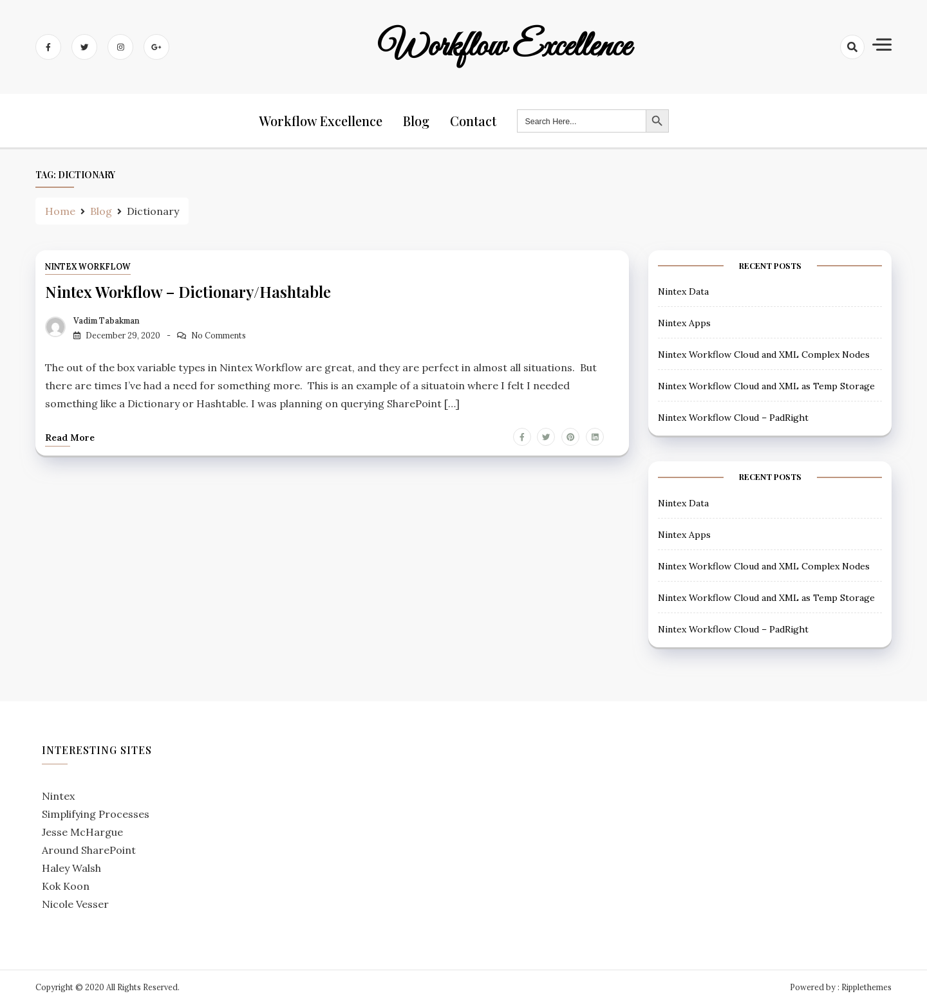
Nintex (58, 795)
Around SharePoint (89, 850)
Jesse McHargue (82, 831)
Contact (473, 120)
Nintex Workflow (88, 267)
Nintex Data (683, 291)
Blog (416, 120)
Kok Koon (65, 886)
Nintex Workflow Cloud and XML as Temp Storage (766, 386)
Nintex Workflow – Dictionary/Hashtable (188, 291)
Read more (70, 437)
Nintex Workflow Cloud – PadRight (733, 417)
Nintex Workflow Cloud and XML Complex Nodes (764, 354)
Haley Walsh (71, 868)
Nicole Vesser (75, 904)
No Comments (218, 335)
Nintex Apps (684, 323)
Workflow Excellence (505, 46)
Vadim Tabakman (106, 321)
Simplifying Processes (95, 813)
